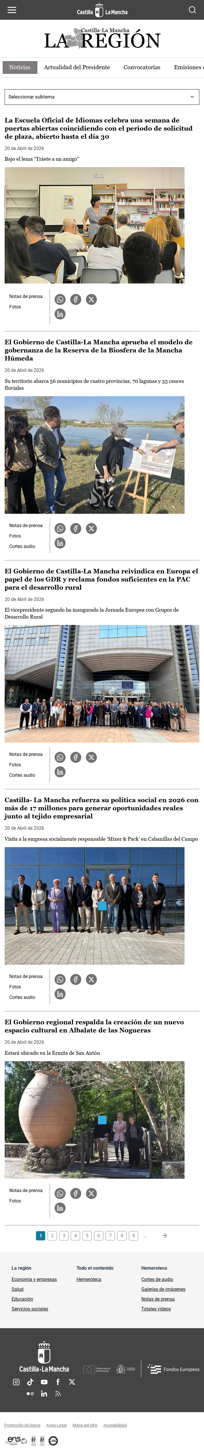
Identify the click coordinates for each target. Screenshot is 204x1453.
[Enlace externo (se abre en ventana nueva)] (42, 1441)
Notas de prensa (26, 296)
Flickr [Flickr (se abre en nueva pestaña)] (30, 1393)
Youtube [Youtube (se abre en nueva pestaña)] (44, 1382)
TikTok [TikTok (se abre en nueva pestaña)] (30, 1382)
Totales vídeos (156, 1309)
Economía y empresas (34, 1279)
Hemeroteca (89, 1279)
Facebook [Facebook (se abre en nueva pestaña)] (58, 1382)
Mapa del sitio (85, 1425)
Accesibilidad (115, 1425)
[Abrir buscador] (192, 10)
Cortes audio (22, 546)
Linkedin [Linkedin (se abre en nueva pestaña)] (44, 1393)
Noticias (20, 67)
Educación (22, 1299)
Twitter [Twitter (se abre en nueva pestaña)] (72, 1382)
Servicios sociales (30, 1309)
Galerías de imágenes (163, 1289)
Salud (18, 1289)
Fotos (15, 307)
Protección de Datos (22, 1425)
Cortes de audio (157, 1279)
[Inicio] (44, 1356)
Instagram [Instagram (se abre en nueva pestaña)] (16, 1382)
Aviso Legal (56, 1425)
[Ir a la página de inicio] (102, 9)
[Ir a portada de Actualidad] (102, 40)
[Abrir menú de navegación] (12, 10)
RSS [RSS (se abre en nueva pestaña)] (58, 1393)
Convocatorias (142, 67)
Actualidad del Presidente (78, 67)
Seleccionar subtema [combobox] (31, 97)
